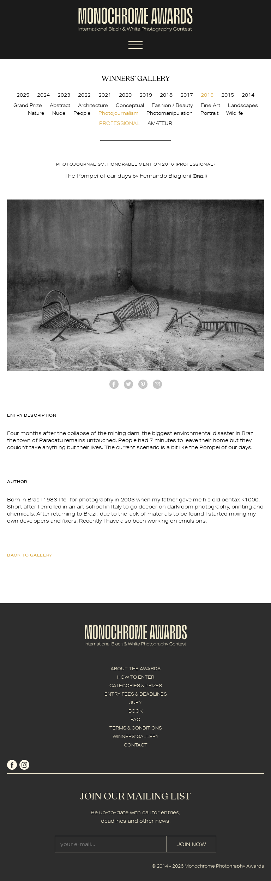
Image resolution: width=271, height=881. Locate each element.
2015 (227, 95)
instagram (24, 765)
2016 (207, 95)
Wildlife (234, 113)
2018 (166, 95)
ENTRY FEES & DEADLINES (135, 694)
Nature (36, 113)
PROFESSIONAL (119, 123)
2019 (145, 95)
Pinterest (142, 384)
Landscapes (243, 105)
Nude (59, 113)
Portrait (209, 113)
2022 (84, 95)
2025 (23, 95)
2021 (104, 95)
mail (157, 384)
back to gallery (29, 555)
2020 (125, 95)
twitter (128, 384)
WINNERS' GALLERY (136, 736)
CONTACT (135, 745)
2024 (43, 95)
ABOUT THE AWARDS (135, 669)
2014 (248, 95)
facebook (114, 384)
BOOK (135, 711)
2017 (186, 95)
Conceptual (130, 105)
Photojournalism (118, 113)
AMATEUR (159, 123)
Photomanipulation (169, 113)
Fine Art (210, 105)
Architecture (93, 105)
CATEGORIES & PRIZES (135, 686)
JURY (135, 703)
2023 (64, 95)
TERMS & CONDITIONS (135, 728)
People (82, 113)
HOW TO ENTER (135, 677)
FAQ (135, 719)
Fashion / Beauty (172, 105)
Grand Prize (27, 105)
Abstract (60, 105)
